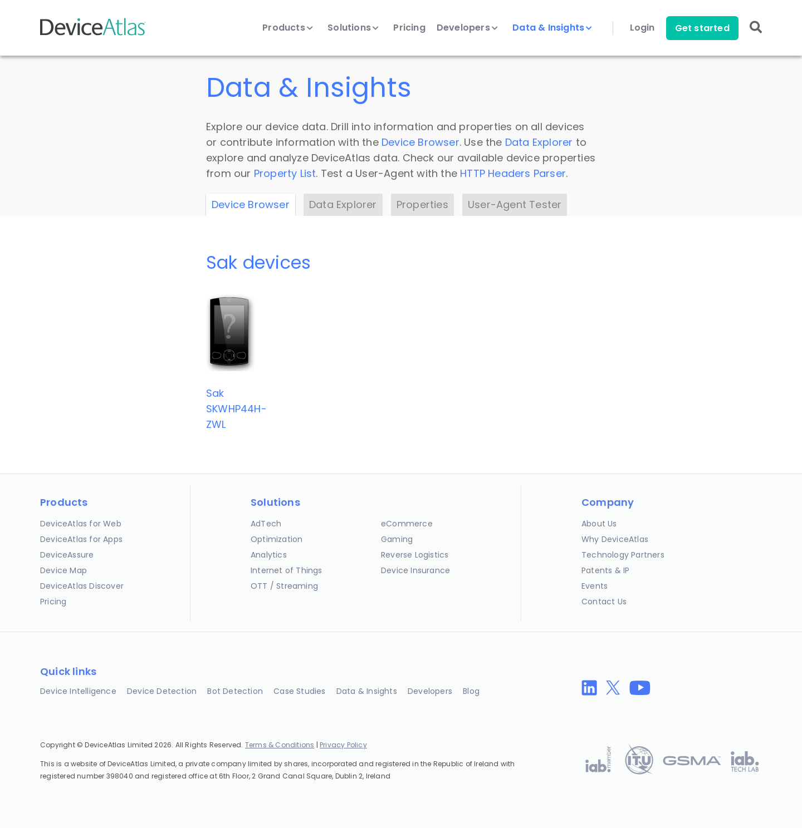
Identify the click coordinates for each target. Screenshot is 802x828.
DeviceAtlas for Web (80, 523)
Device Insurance (415, 570)
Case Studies (299, 691)
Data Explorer (539, 142)
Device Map (63, 570)
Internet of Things (286, 570)
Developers (467, 28)
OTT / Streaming (284, 586)
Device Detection (162, 691)
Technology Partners (622, 554)
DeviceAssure (67, 554)
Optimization (276, 539)
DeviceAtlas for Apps (81, 539)
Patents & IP (605, 570)
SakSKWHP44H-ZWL (236, 408)
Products (287, 28)
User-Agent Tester (514, 204)
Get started (702, 28)
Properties (422, 204)
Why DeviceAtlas (614, 539)
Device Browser (420, 142)
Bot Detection (235, 691)
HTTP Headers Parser (513, 173)
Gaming (397, 539)
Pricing (409, 28)
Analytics (269, 554)
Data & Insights (552, 28)
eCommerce (407, 523)
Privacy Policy (343, 745)
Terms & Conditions (280, 745)
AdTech (266, 523)
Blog (471, 691)
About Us (599, 523)
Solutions (353, 28)
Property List (285, 173)
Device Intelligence (78, 691)
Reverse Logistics (414, 554)
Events (594, 586)
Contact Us (604, 601)
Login (642, 28)
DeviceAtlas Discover (82, 586)
